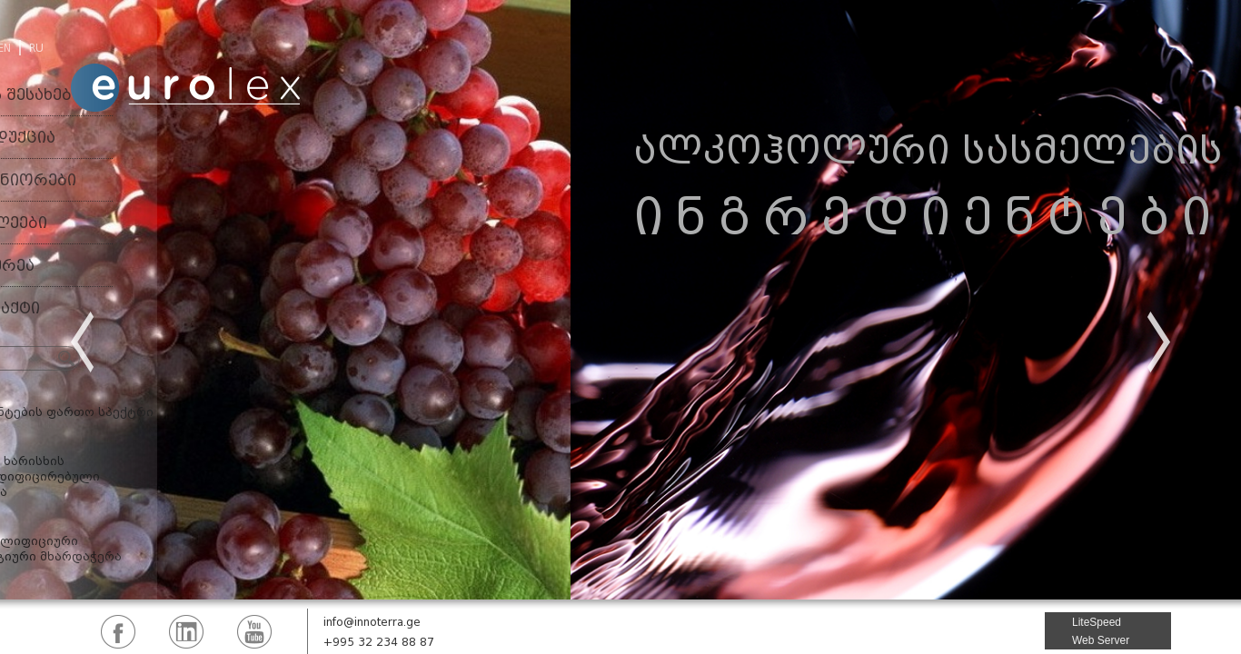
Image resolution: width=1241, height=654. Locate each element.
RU (36, 47)
